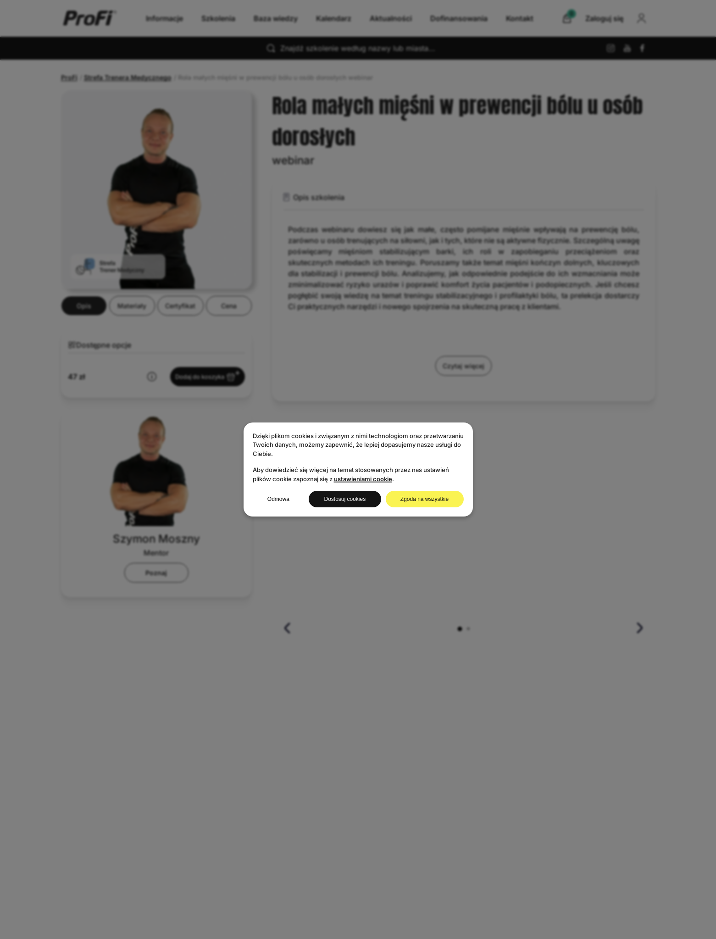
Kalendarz (333, 18)
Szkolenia (218, 18)
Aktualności (391, 18)
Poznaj (156, 618)
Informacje (164, 18)
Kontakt (519, 18)
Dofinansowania (459, 18)
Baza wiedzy (276, 18)
